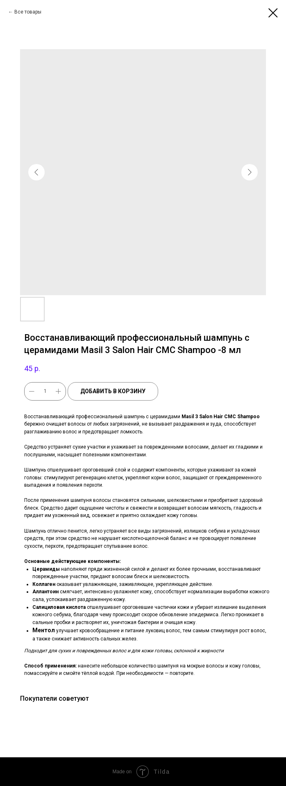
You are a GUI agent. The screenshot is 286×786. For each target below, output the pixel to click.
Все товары (27, 12)
